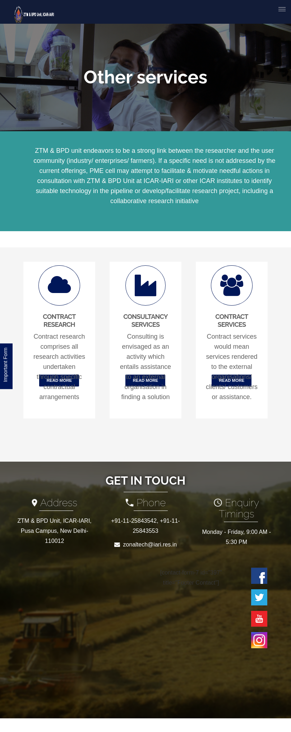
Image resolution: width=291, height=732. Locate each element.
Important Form (5, 365)
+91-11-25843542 (134, 521)
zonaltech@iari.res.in (150, 544)
